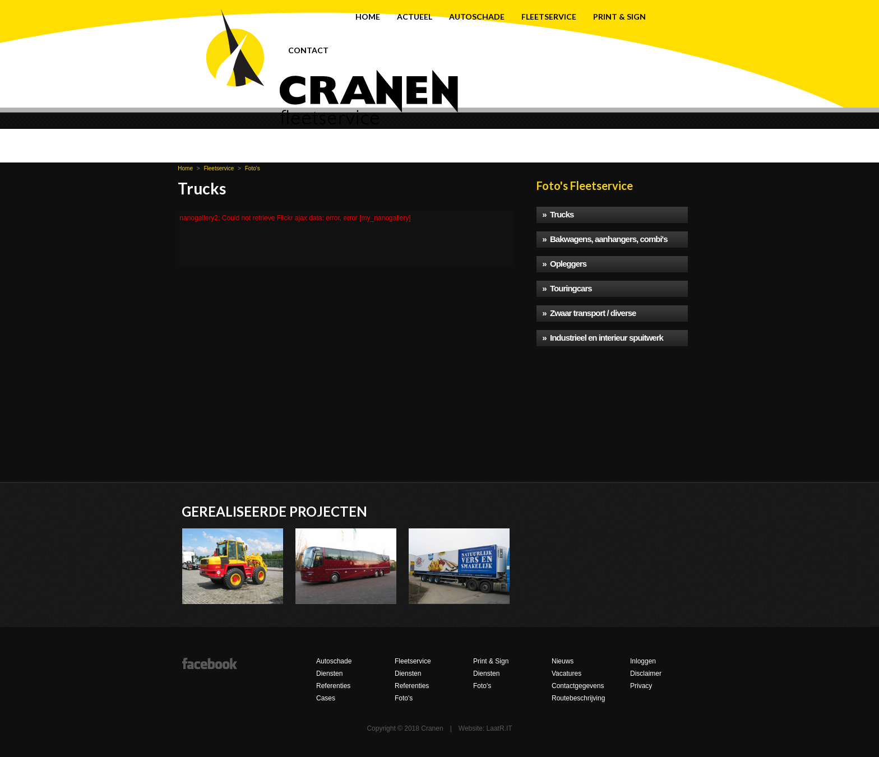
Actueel (414, 16)
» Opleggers (564, 263)
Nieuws (562, 661)
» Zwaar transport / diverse (589, 313)
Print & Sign (619, 16)
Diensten (329, 673)
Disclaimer (645, 673)
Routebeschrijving (578, 698)
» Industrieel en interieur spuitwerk (602, 337)
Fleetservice (548, 16)
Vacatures (566, 673)
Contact (308, 50)
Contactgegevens (578, 686)
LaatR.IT (499, 728)
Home (367, 16)
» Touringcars (566, 288)
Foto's (252, 168)
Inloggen (643, 661)
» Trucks (557, 214)
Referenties (333, 686)
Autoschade (477, 16)
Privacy (641, 686)
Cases (325, 698)
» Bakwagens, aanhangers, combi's (604, 239)
